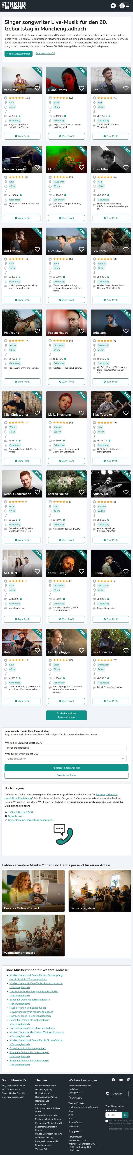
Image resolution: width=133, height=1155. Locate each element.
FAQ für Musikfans (11, 1089)
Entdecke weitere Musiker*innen (66, 715)
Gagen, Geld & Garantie (13, 1093)
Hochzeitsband (42, 1093)
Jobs (70, 1114)
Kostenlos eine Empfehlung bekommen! (30, 820)
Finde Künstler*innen (18, 53)
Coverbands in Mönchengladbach (27, 1048)
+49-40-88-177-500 (20, 812)
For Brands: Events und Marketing (79, 1087)
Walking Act (41, 1149)
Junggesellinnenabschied (47, 1141)
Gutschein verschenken (13, 1096)
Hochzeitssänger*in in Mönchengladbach (32, 1028)
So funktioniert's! (45, 53)
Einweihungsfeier (43, 1145)
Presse (71, 1118)
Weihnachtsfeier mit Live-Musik (47, 1110)
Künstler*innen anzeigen (66, 768)
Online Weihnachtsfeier (46, 1115)
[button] (124, 5)
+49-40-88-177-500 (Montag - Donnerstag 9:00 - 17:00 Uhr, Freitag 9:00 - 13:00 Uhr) (82, 1145)
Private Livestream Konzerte (48, 1133)
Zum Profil (24, 136)
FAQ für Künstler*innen (13, 1085)
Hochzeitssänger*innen (46, 1096)
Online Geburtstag (44, 1137)
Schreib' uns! (15, 816)
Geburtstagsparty (43, 1089)
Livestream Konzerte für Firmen (46, 1128)
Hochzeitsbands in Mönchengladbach (30, 1016)
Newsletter (73, 1126)
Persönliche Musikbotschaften (49, 1123)
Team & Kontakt (76, 1103)
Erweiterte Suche (66, 775)
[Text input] (113, 1115)
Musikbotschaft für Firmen (48, 1119)
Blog (70, 1111)
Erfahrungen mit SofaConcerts (83, 1107)
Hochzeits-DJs (42, 1100)
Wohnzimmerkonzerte (45, 1085)
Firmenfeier (40, 1104)
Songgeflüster (75, 1092)
